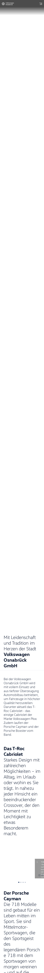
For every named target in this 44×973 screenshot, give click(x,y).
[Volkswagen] (3, 4)
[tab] (19, 882)
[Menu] (40, 3)
